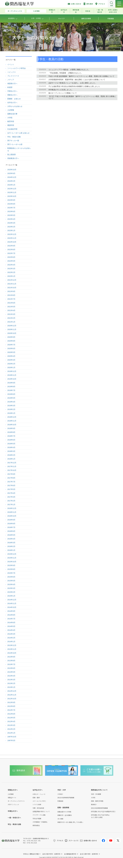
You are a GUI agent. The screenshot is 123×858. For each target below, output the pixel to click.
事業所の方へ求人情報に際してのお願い (70, 822)
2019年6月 (11, 394)
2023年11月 (11, 192)
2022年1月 (11, 276)
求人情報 (60, 819)
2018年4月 (11, 447)
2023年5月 (11, 215)
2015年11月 (11, 558)
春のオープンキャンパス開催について (62, 93)
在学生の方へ (12, 102)
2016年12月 (11, 508)
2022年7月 (11, 253)
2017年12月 (11, 463)
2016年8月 (11, 524)
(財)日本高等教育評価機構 (65, 798)
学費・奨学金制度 (38, 808)
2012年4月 (11, 721)
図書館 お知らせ (14, 99)
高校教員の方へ (13, 158)
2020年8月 (11, 341)
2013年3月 (11, 680)
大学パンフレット (13, 804)
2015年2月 (11, 592)
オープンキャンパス (15, 11)
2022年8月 (11, 249)
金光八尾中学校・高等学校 (89, 854)
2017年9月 (11, 474)
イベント (10, 64)
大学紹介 (60, 794)
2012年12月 (11, 691)
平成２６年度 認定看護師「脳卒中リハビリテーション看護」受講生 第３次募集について (81, 76)
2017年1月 (11, 504)
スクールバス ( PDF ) (39, 801)
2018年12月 (11, 417)
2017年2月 (11, 501)
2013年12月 (11, 645)
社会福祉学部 (12, 129)
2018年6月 (11, 440)
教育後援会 (76, 11)
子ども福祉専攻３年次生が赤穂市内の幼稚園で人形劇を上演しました (74, 86)
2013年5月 (11, 672)
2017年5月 (11, 489)
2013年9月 (11, 657)
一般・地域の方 (99, 11)
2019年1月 (11, 413)
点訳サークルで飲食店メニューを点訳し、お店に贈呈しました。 (72, 83)
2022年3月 (11, 269)
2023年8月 (11, 204)
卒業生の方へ (12, 91)
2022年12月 (11, 234)
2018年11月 (11, 421)
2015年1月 (11, 596)
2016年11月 (11, 512)
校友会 (87, 11)
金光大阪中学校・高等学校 (51, 854)
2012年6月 (11, 714)
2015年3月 (11, 588)
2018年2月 (11, 455)
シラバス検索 (37, 804)
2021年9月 (11, 291)
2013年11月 (11, 649)
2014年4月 (11, 630)
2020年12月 (11, 326)
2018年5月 (11, 444)
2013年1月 (11, 687)
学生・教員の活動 (14, 137)
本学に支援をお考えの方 (113, 11)
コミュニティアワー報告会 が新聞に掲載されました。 (69, 70)
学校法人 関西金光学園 (31, 854)
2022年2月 (11, 272)
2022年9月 (11, 246)
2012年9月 (11, 702)
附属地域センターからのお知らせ (19, 149)
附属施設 (60, 801)
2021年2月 (11, 318)
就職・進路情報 (63, 807)
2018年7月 (11, 436)
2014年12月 (11, 600)
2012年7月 (11, 710)
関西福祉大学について (99, 790)
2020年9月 (11, 337)
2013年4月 (11, 676)
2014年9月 (11, 611)
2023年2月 (11, 227)
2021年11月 (11, 284)
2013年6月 (11, 668)
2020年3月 (11, 360)
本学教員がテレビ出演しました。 (60, 90)
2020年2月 (11, 364)
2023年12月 (11, 189)
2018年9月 (11, 428)
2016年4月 (11, 539)
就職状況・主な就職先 (64, 815)
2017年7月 (11, 482)
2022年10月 (11, 242)
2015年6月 (11, 577)
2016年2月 (11, 546)
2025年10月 (11, 170)
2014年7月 (11, 619)
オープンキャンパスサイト (16, 801)
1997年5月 (11, 740)
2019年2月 (11, 409)
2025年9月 (11, 173)
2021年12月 (11, 280)
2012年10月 (11, 699)
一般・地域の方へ (14, 817)
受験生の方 (52, 11)
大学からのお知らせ (14, 106)
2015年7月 (11, 573)
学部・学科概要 (96, 794)
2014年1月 (11, 641)
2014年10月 (11, 607)
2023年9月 (11, 200)
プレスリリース (13, 76)
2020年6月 (11, 348)
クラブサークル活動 (39, 815)
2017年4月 (11, 493)
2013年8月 (11, 661)
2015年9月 (11, 565)
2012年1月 (11, 733)
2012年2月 (11, 729)
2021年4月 (11, 310)
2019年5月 (11, 398)
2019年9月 (11, 383)
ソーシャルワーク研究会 (16, 68)
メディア (10, 80)
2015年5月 (11, 581)
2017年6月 (11, 485)
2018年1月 (11, 459)
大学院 (9, 118)
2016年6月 (11, 531)
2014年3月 (11, 634)
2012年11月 (11, 695)
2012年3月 (11, 725)
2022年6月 (11, 257)
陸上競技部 (11, 154)
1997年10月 (11, 737)
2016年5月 (11, 535)
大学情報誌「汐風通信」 (40, 822)
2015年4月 (11, 584)
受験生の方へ (12, 95)
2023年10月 (11, 196)
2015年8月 (11, 569)
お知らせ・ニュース (39, 794)
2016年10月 (11, 516)
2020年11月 (11, 329)
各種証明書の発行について (41, 811)
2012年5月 (11, 718)
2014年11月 (11, 603)
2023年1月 (11, 230)
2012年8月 (11, 706)
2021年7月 (11, 299)
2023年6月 (11, 211)
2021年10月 (11, 288)
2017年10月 (11, 470)
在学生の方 (64, 11)
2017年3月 (11, 497)
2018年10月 (11, 425)
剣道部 (9, 87)
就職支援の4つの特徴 (64, 812)
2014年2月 (11, 638)
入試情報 (36, 11)
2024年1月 (11, 185)
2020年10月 (11, 333)
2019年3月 (11, 406)
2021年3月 (11, 314)
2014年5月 (11, 626)
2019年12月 (11, 371)
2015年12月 (11, 554)
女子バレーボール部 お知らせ (18, 133)
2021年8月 (11, 295)
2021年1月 (11, 322)
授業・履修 (36, 798)
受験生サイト (12, 798)
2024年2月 (11, 181)
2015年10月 (11, 562)
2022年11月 (11, 238)
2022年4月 (11, 265)
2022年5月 (11, 261)
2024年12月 (11, 177)
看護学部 (10, 125)
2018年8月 (11, 432)
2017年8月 (11, 478)
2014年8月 (11, 615)
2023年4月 (11, 219)
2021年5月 (11, 307)
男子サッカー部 (13, 141)
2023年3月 (11, 223)
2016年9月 (11, 520)
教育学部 (10, 121)
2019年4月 (11, 402)
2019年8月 (11, 386)
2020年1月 (11, 367)
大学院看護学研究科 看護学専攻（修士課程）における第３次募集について (76, 80)
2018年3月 (11, 451)
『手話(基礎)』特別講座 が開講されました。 (65, 73)
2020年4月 (11, 356)
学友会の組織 (37, 818)
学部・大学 (61, 790)
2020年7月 (11, 345)
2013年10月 (11, 653)
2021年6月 (11, 303)
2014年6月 (11, 622)
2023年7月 (11, 208)
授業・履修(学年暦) (97, 801)
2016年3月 (11, 543)
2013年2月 (11, 683)
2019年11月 (11, 375)
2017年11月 (11, 466)
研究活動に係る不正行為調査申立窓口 (103, 811)
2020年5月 (11, 352)
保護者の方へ (12, 83)
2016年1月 (11, 550)
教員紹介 (94, 804)
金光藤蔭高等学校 (70, 854)
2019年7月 (11, 390)
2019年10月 (11, 379)
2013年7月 (11, 664)
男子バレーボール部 (14, 144)
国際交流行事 (12, 114)
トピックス (11, 72)
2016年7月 (11, 527)
